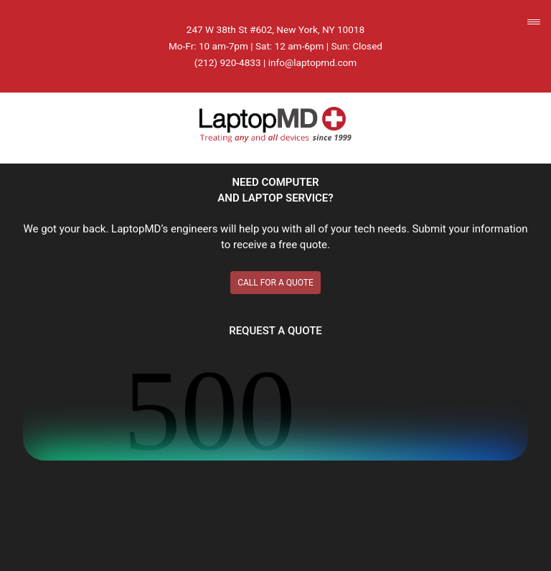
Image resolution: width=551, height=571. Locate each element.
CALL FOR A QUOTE (275, 283)
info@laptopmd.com (312, 62)
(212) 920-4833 (227, 62)
